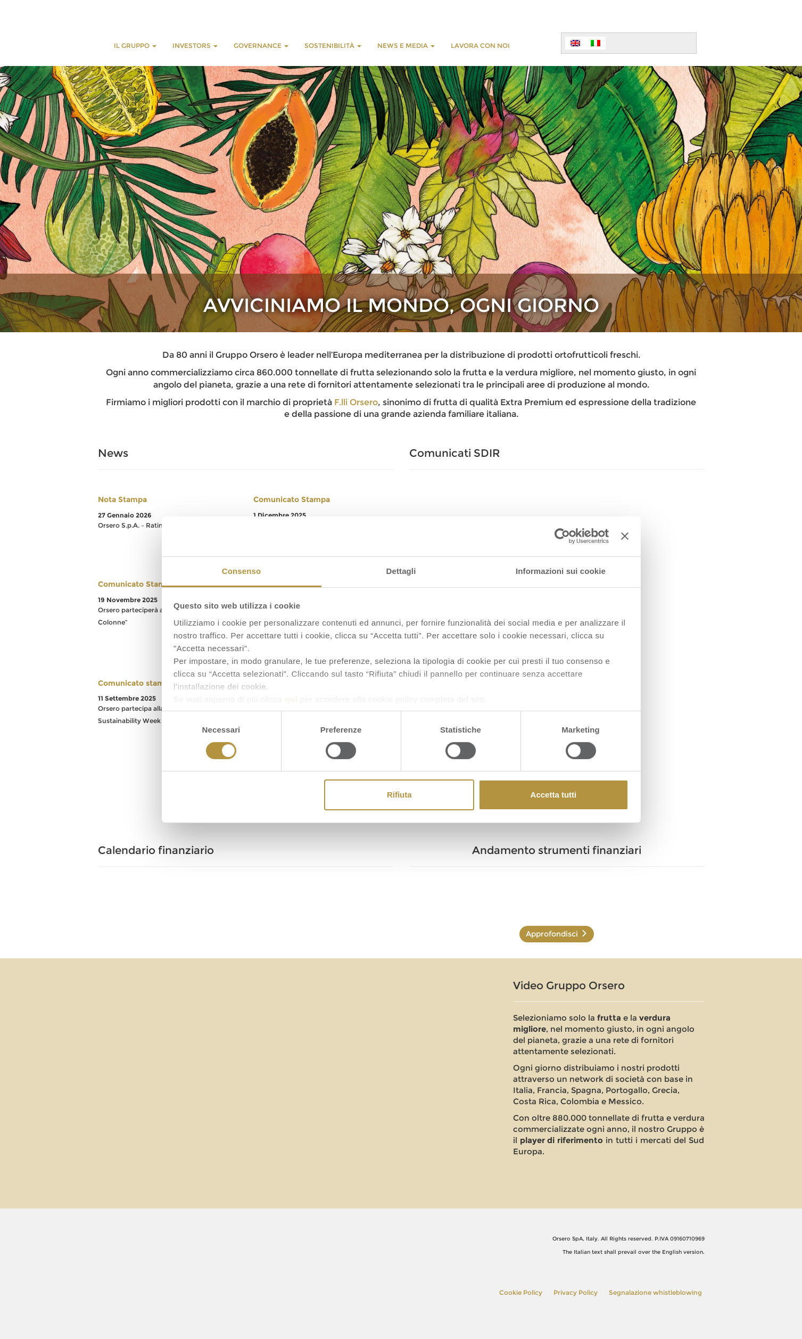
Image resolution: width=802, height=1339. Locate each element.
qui (291, 698)
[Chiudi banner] (625, 536)
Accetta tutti (554, 794)
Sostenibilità (332, 46)
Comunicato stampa (135, 683)
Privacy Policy (575, 1292)
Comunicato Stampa (291, 499)
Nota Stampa (122, 499)
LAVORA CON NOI (480, 46)
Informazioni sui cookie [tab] (561, 570)
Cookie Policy (520, 1292)
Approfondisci (557, 934)
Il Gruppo (135, 46)
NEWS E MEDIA (406, 46)
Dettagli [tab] (401, 570)
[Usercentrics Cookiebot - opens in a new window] (562, 536)
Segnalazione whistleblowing (655, 1292)
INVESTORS (195, 46)
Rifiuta (399, 794)
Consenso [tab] (241, 570)
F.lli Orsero (356, 402)
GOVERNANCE (261, 46)
